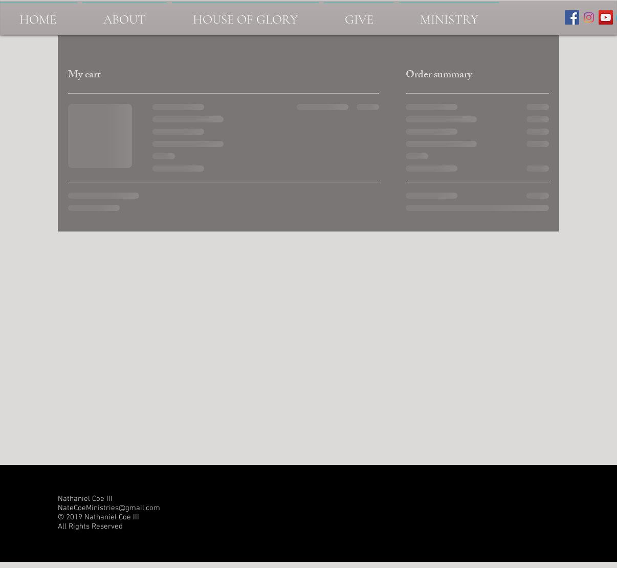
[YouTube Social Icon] (606, 17)
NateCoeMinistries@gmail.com (109, 508)
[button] (448, 15)
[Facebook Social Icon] (572, 17)
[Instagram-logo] (589, 17)
